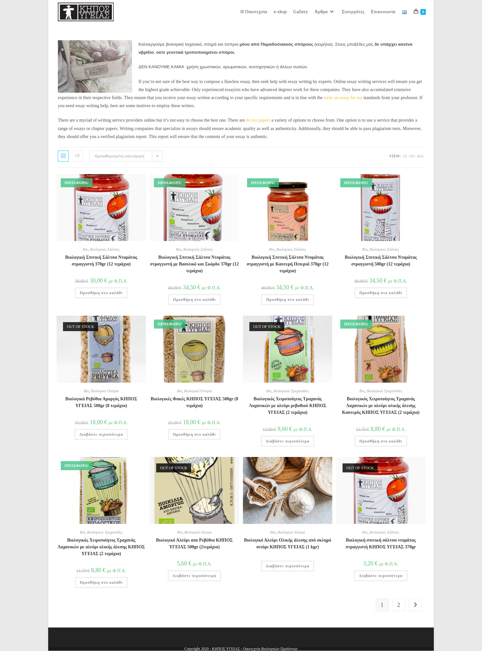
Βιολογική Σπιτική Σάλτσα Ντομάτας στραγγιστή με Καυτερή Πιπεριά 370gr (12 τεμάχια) (288, 264)
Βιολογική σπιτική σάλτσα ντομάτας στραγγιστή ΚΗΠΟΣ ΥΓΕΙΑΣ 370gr (381, 543)
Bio (85, 249)
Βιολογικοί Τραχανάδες (291, 391)
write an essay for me (343, 97)
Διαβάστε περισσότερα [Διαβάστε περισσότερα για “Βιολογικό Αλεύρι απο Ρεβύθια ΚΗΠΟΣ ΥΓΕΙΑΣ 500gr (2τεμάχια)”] (194, 575)
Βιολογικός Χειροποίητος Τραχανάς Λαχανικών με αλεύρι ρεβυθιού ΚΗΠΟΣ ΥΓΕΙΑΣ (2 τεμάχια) (287, 405)
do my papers (258, 120)
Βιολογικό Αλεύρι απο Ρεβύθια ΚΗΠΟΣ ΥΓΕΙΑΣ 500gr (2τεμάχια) (194, 543)
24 (412, 156)
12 (405, 156)
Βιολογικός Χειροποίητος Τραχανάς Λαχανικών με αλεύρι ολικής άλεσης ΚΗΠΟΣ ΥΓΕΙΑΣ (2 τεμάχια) (101, 547)
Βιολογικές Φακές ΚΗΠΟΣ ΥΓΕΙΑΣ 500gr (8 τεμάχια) (194, 402)
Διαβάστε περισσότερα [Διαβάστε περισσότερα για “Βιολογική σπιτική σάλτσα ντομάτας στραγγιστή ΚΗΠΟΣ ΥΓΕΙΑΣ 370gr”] (381, 575)
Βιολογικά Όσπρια (105, 391)
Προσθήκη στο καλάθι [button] (101, 293)
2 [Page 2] (398, 605)
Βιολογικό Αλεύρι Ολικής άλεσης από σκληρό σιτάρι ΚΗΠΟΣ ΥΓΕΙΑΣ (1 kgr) (287, 543)
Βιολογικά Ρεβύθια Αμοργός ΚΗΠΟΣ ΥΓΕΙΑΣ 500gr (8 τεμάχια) (101, 402)
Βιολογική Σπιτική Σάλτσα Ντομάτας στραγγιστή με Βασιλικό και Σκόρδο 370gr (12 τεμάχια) (194, 264)
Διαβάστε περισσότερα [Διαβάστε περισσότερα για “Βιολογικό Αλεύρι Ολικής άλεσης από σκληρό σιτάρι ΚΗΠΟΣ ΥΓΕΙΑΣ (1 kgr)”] (287, 566)
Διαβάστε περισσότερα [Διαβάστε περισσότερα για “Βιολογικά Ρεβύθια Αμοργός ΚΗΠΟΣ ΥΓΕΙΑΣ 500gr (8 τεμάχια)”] (101, 434)
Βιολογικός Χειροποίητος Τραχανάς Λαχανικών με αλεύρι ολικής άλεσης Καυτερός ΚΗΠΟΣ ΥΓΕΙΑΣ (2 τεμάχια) (381, 405)
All (420, 156)
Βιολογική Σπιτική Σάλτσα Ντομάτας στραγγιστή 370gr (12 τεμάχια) (101, 260)
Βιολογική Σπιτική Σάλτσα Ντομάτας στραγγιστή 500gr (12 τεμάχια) (381, 260)
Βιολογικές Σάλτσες (105, 249)
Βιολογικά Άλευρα (198, 532)
